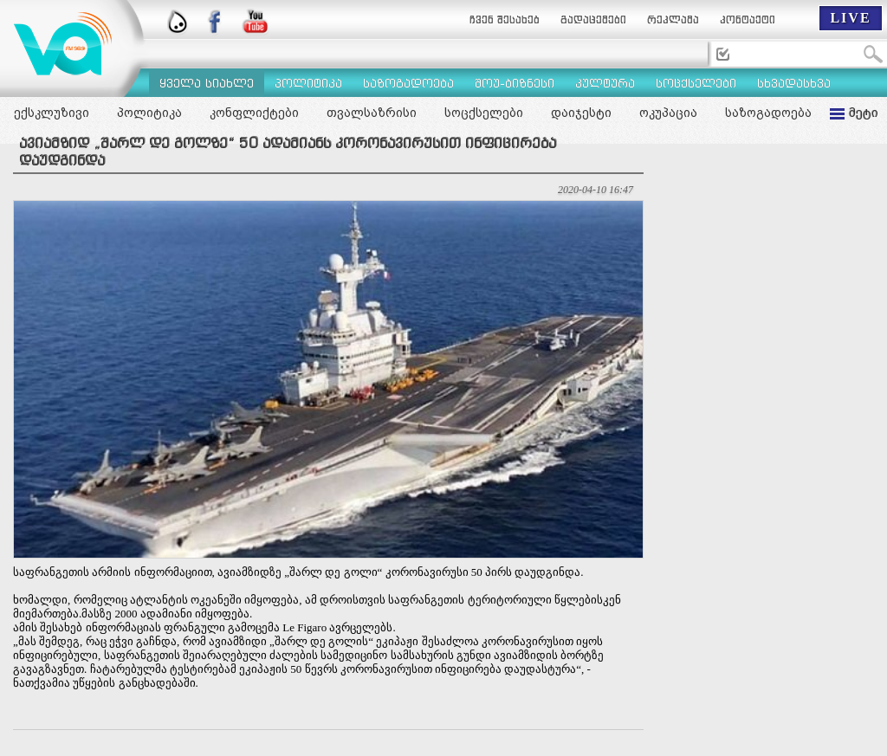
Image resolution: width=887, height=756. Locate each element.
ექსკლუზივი (51, 113)
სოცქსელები (483, 113)
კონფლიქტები (254, 113)
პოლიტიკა (149, 113)
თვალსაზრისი (372, 113)
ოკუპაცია (668, 113)
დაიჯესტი (581, 113)
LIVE (850, 17)
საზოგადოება (768, 113)
